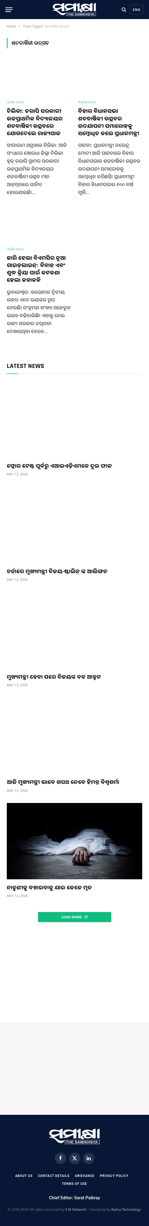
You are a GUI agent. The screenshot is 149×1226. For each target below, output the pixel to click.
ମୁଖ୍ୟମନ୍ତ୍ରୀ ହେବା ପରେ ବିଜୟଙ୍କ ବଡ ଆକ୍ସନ (54, 676)
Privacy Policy (114, 1176)
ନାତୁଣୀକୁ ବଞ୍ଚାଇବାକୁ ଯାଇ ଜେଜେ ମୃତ (49, 887)
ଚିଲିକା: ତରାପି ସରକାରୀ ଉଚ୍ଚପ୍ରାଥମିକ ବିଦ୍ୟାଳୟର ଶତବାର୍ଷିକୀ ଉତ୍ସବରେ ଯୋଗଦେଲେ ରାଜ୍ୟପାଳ (34, 122)
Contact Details (53, 1176)
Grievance (84, 1176)
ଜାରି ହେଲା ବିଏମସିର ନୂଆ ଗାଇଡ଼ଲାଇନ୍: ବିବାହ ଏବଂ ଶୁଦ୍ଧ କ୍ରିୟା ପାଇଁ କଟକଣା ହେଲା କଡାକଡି (36, 269)
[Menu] (8, 10)
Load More (74, 917)
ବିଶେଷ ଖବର (87, 102)
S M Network (75, 1209)
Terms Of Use (74, 1184)
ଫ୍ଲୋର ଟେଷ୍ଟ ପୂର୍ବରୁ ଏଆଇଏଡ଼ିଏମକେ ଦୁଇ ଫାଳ (59, 465)
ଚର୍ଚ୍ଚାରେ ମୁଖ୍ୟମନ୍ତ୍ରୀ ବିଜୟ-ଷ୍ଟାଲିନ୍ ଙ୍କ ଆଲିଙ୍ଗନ (57, 571)
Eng (137, 10)
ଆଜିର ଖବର (15, 102)
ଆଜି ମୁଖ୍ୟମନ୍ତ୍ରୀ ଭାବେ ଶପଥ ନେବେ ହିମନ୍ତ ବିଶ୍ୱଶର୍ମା (63, 782)
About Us (24, 1176)
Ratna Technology (126, 1209)
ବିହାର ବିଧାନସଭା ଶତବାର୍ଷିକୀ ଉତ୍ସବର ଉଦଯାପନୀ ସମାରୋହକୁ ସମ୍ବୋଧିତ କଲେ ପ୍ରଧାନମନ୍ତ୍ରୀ (108, 122)
